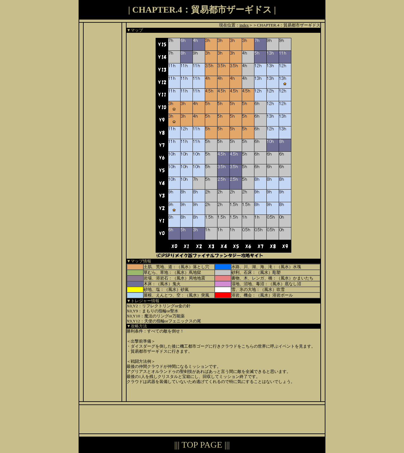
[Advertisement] (103, 117)
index (244, 25)
